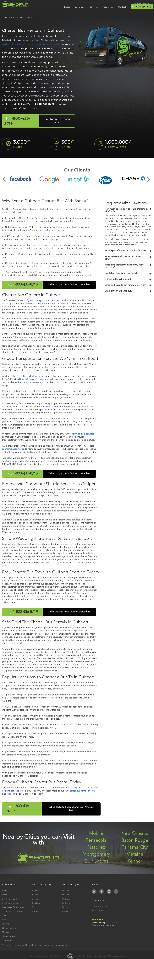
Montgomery (96, 854)
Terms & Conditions (38, 956)
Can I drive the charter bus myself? (128, 273)
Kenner (134, 861)
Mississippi (45, 230)
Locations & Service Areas (13, 907)
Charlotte (36, 903)
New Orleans (26, 379)
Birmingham (42, 379)
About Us (6, 890)
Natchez (96, 847)
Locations (80, 7)
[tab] (128, 210)
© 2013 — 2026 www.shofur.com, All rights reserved (100, 956)
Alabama (66, 890)
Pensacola (96, 840)
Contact (122, 7)
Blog (4, 919)
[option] (21, 178)
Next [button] (148, 177)
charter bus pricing (137, 239)
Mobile (96, 833)
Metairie (134, 854)
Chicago (35, 907)
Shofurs (5, 924)
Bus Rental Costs (10, 903)
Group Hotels (8, 940)
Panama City (135, 847)
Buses (67, 7)
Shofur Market (8, 936)
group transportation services (43, 300)
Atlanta (35, 890)
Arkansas (66, 899)
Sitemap (5, 932)
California (66, 903)
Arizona (65, 894)
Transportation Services (12, 911)
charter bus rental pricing (81, 790)
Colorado (66, 907)
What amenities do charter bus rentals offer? (128, 258)
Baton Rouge (134, 840)
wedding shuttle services (81, 433)
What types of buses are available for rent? (128, 251)
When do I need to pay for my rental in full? (128, 285)
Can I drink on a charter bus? (128, 291)
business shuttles (50, 406)
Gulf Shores (96, 861)
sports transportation (13, 448)
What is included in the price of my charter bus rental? (128, 266)
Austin (35, 894)
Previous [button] (5, 177)
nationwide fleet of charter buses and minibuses (30, 44)
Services (94, 7)
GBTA (4, 915)
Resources (108, 7)
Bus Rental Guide (10, 899)
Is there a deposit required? (128, 279)
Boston (35, 899)
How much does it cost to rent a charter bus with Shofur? (128, 210)
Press (4, 894)
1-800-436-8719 (143, 6)
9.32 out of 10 (112, 922)
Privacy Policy (57, 956)
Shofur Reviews (9, 928)
